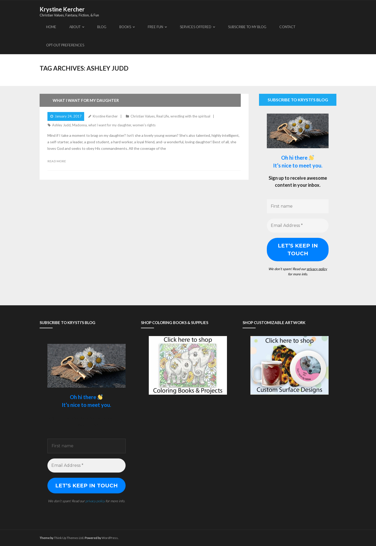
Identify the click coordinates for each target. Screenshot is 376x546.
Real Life (162, 116)
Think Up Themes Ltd (68, 538)
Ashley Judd (61, 125)
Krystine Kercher (105, 116)
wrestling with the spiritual (190, 116)
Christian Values (143, 116)
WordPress (110, 538)
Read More (56, 161)
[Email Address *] (298, 226)
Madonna (79, 125)
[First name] (298, 206)
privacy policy (317, 269)
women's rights (144, 125)
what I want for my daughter (109, 125)
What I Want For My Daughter (86, 100)
